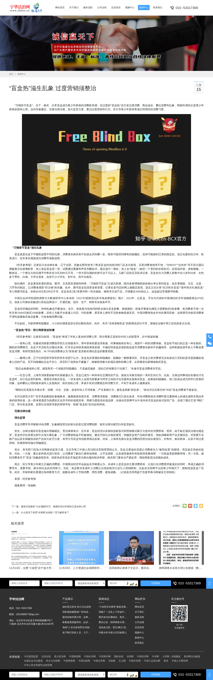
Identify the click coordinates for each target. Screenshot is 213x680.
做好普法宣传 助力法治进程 (76, 606)
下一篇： (49, 506)
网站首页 (139, 606)
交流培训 (139, 627)
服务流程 (139, 617)
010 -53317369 (189, 583)
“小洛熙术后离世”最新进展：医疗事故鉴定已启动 (113, 606)
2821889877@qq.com (27, 614)
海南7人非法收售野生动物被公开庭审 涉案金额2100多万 (77, 627)
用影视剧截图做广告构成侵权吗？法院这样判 (77, 612)
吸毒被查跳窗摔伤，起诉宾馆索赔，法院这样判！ (77, 622)
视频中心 (139, 632)
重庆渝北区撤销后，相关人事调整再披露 (113, 617)
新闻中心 (22, 74)
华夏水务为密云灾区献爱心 (113, 632)
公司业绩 (139, 622)
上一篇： (40, 512)
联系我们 (139, 642)
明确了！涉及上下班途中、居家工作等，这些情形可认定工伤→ (113, 612)
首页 (11, 74)
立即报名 (155, 583)
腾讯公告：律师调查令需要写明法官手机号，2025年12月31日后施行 (113, 622)
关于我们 (139, 612)
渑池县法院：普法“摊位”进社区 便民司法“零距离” (113, 627)
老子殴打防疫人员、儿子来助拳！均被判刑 (77, 632)
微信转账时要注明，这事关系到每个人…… (77, 617)
